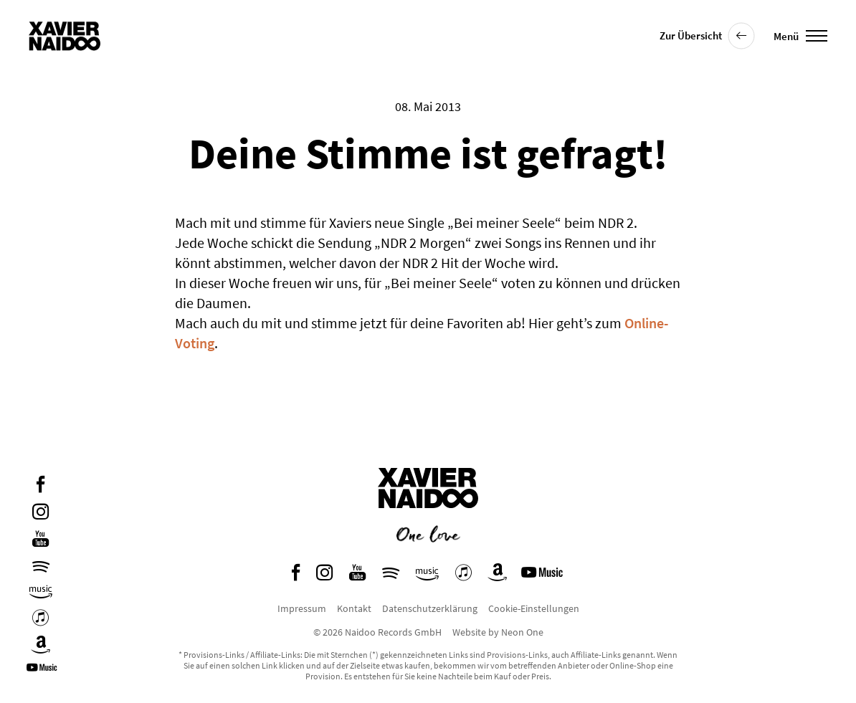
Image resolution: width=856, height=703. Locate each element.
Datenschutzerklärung (429, 608)
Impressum (301, 608)
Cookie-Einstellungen (533, 608)
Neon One (522, 632)
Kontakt (354, 608)
